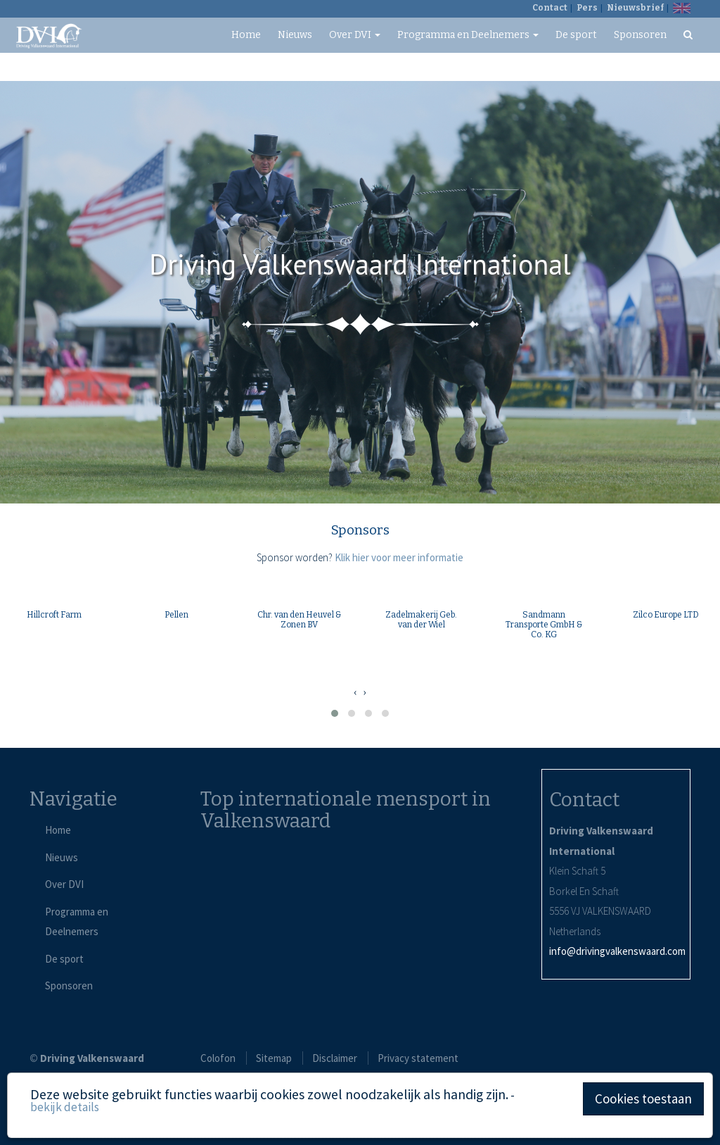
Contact (549, 8)
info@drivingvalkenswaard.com (617, 951)
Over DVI (354, 35)
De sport (576, 35)
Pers (587, 8)
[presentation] (355, 692)
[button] (334, 713)
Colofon (218, 1058)
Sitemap (274, 1058)
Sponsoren (640, 35)
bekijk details (64, 1107)
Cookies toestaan (643, 1098)
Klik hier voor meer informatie (399, 557)
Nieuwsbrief (635, 8)
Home (246, 35)
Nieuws (295, 35)
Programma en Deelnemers (468, 35)
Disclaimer (334, 1058)
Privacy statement (418, 1058)
